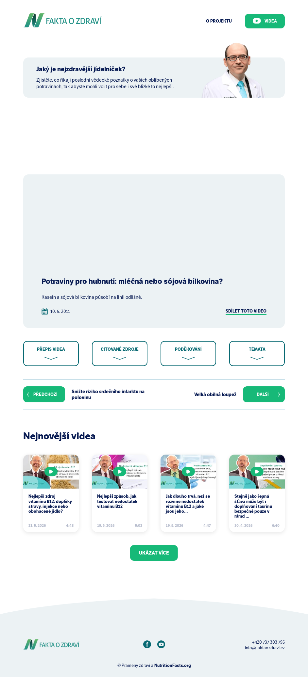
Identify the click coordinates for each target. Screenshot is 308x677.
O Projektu (219, 21)
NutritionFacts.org (172, 665)
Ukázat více (154, 553)
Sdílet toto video (246, 311)
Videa (265, 21)
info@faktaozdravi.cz (265, 648)
